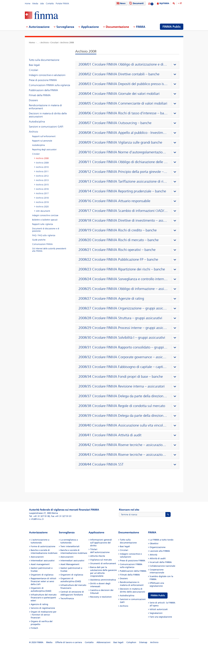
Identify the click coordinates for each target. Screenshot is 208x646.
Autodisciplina (37, 121)
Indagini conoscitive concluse (45, 215)
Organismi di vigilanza (42, 574)
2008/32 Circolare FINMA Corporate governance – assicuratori (123, 357)
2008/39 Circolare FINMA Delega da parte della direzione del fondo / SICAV (123, 415)
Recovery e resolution (101, 597)
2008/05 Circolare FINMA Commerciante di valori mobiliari (122, 103)
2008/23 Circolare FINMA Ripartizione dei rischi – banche (121, 269)
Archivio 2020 (42, 206)
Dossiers (33, 100)
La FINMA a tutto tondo (161, 540)
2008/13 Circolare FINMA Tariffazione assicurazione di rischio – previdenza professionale (123, 181)
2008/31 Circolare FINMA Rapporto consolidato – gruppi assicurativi (123, 347)
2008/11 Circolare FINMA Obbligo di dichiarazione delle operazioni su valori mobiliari (123, 162)
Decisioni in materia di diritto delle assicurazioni (48, 115)
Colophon (131, 642)
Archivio (44, 42)
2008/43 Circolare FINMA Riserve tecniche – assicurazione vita (123, 455)
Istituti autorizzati (159, 609)
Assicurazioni (37, 557)
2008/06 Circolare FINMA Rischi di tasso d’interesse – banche (123, 113)
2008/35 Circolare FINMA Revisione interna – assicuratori (121, 386)
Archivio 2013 (42, 180)
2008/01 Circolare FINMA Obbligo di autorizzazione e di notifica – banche (123, 64)
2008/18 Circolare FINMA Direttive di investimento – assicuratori (123, 220)
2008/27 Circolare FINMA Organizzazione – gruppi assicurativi (123, 308)
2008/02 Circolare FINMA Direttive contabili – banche (118, 74)
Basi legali (34, 65)
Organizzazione (157, 547)
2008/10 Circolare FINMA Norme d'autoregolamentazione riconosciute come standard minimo (123, 152)
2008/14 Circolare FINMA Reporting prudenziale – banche (122, 191)
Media (35, 3)
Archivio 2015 (42, 184)
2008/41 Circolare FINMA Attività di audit (109, 435)
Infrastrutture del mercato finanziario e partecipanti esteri (44, 597)
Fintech (34, 628)
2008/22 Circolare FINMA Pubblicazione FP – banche (118, 259)
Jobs (42, 3)
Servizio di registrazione (43, 608)
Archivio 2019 (42, 202)
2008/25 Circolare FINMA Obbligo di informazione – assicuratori (123, 289)
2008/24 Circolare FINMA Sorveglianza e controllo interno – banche (123, 279)
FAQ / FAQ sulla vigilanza (43, 235)
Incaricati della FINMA (161, 562)
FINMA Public (158, 595)
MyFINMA (164, 3)
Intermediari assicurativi (43, 560)
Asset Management (69, 564)
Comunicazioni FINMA (42, 244)
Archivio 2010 (42, 167)
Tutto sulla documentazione (44, 59)
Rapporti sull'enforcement (43, 136)
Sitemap (143, 642)
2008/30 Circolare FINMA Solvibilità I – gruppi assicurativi (121, 337)
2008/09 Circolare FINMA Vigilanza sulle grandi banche (120, 142)
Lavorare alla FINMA (160, 551)
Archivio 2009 (42, 162)
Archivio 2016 (42, 189)
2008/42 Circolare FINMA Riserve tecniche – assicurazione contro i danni (123, 445)
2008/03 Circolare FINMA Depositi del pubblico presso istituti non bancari (123, 84)
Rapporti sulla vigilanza (42, 224)
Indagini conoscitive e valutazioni (47, 75)
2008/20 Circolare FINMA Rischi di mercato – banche (118, 240)
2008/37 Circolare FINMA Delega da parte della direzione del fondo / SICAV (123, 396)
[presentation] (127, 64)
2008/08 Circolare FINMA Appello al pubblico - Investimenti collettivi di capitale (123, 133)
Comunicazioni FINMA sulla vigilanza (49, 85)
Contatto (50, 3)
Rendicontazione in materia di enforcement (45, 107)
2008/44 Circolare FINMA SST (101, 464)
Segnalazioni (156, 613)
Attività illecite (97, 556)
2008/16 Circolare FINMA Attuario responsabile (114, 201)
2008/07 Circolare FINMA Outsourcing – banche (114, 123)
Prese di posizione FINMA (43, 80)
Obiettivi (154, 543)
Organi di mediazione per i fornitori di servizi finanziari (43, 615)
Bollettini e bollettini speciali (45, 220)
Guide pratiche (39, 240)
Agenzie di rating (39, 604)
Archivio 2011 (42, 171)
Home (27, 3)
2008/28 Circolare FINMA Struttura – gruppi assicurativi (120, 318)
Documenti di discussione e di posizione (45, 229)
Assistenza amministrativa (103, 580)
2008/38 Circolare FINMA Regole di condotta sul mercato (121, 406)
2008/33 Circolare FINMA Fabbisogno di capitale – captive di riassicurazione (123, 367)
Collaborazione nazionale (162, 566)
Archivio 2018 (42, 198)
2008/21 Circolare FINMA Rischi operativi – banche (117, 250)
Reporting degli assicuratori (44, 149)
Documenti (136, 3)
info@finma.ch (37, 519)
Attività (153, 554)
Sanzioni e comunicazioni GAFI (46, 126)
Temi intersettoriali (69, 546)
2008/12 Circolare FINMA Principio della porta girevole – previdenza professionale (123, 172)
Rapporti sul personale (42, 141)
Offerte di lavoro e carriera (68, 642)
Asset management (40, 564)
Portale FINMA (62, 3)
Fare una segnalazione (161, 617)
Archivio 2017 (42, 193)
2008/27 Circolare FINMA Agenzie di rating (111, 298)
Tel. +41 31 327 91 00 (39, 516)
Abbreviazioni (103, 642)
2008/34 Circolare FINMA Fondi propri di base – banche (120, 376)
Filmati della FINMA (40, 95)
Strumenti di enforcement (103, 563)
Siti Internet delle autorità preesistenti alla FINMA (49, 249)
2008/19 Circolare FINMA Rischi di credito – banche (117, 230)
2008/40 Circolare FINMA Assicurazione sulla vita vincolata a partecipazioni (123, 425)
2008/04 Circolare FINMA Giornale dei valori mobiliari (119, 94)
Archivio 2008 (67, 42)
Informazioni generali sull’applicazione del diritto (101, 543)
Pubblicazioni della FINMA (43, 90)
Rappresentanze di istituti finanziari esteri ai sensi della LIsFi (43, 581)
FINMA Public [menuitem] (171, 26)
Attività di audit (158, 558)
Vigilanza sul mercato (101, 560)
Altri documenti (43, 211)
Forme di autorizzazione (43, 546)
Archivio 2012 (42, 176)
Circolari (54, 42)
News (120, 3)
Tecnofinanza (67, 598)
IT (181, 3)
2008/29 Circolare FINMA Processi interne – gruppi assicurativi (123, 328)
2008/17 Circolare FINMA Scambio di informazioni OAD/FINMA (123, 211)
